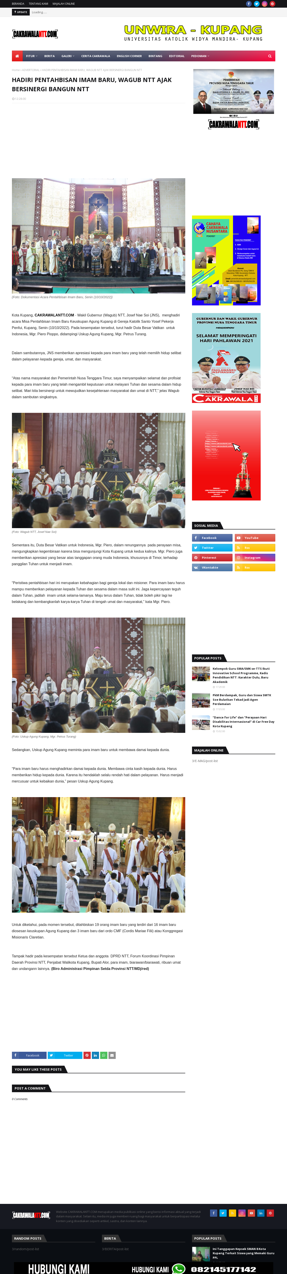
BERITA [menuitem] (49, 56)
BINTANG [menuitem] (155, 56)
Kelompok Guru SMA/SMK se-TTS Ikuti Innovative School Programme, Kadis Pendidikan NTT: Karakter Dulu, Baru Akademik (241, 675)
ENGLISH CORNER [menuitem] (129, 56)
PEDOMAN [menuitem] (198, 56)
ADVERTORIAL (31, 70)
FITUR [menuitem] (30, 56)
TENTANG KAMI (38, 4)
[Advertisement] (98, 139)
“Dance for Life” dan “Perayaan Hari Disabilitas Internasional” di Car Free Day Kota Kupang (243, 721)
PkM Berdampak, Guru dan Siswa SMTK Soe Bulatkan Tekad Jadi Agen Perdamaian (242, 699)
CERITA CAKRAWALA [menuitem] (95, 56)
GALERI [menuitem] (66, 56)
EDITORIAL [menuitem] (177, 56)
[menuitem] (17, 56)
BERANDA (18, 4)
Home (16, 70)
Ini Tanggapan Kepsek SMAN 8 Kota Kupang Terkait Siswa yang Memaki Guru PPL (243, 1253)
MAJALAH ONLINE (64, 4)
